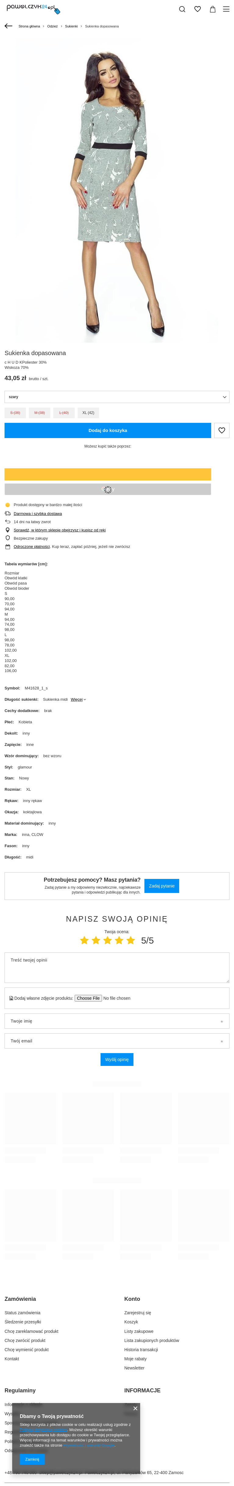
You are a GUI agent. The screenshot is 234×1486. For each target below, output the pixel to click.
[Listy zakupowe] (197, 9)
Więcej (77, 699)
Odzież (52, 26)
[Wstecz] (9, 26)
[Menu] (227, 9)
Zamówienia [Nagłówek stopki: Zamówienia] (20, 1299)
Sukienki (71, 26)
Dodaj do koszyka (108, 430)
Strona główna (29, 26)
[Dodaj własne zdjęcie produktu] (115, 998)
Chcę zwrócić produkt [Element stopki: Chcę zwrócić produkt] (25, 1340)
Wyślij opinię (117, 1059)
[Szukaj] (182, 9)
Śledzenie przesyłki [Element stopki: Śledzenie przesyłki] (23, 1321)
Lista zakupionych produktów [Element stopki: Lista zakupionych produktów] (151, 1340)
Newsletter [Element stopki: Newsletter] (134, 1367)
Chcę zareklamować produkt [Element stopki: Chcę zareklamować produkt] (31, 1331)
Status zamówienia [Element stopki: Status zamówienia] (23, 1312)
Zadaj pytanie (162, 885)
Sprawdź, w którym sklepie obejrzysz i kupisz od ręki (60, 530)
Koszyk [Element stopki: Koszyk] (131, 1321)
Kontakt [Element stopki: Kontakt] (12, 1358)
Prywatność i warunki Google (89, 1445)
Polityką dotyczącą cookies (43, 1429)
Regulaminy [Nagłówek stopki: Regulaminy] (20, 1390)
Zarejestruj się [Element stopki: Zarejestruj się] (137, 1312)
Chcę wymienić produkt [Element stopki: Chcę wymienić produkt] (27, 1349)
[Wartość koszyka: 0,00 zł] (212, 9)
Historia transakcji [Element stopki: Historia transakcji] (141, 1349)
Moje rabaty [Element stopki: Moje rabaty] (135, 1358)
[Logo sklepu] (33, 9)
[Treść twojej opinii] (117, 967)
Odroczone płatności (32, 546)
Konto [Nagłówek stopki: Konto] (132, 1299)
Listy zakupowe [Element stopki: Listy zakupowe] (139, 1331)
